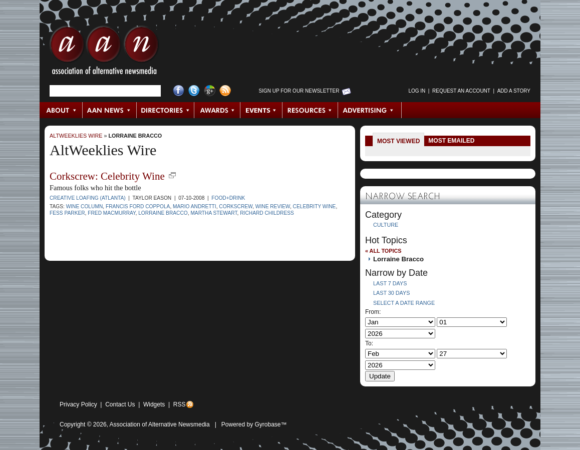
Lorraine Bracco (135, 136)
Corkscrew (235, 206)
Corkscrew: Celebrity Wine (107, 176)
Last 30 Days (391, 293)
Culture (385, 225)
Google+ (209, 91)
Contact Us (120, 404)
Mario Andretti (194, 206)
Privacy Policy (78, 404)
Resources (310, 110)
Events (261, 110)
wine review (272, 206)
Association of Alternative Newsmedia (160, 424)
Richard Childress (267, 213)
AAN (104, 52)
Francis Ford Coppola (138, 206)
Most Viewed (398, 141)
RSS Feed (225, 91)
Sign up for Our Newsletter (299, 91)
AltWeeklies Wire (76, 136)
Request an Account (461, 91)
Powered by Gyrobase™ (254, 424)
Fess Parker (67, 213)
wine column (84, 206)
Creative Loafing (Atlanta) (88, 198)
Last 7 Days (390, 283)
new (172, 175)
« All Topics (383, 251)
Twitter (194, 91)
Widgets (154, 404)
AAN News (110, 110)
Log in (416, 91)
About (61, 110)
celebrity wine (314, 206)
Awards (217, 110)
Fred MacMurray (111, 213)
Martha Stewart (213, 213)
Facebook (178, 91)
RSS (179, 404)
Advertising (369, 110)
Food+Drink (228, 198)
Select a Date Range (404, 303)
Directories (165, 110)
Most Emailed (451, 140)
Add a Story (513, 91)
